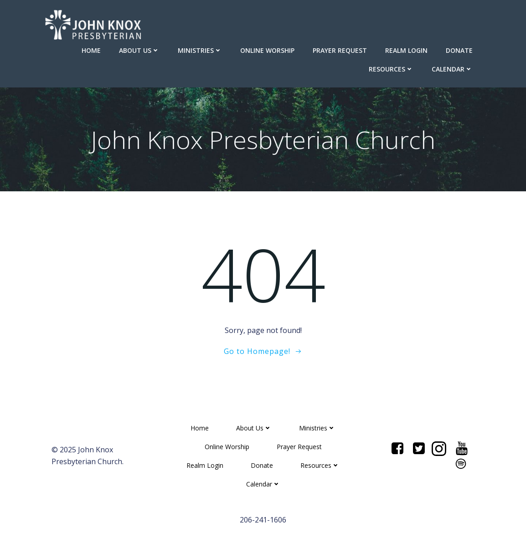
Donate (459, 50)
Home (91, 50)
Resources (391, 69)
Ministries (200, 50)
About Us (139, 50)
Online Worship (267, 50)
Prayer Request (340, 50)
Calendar (452, 69)
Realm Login (406, 50)
